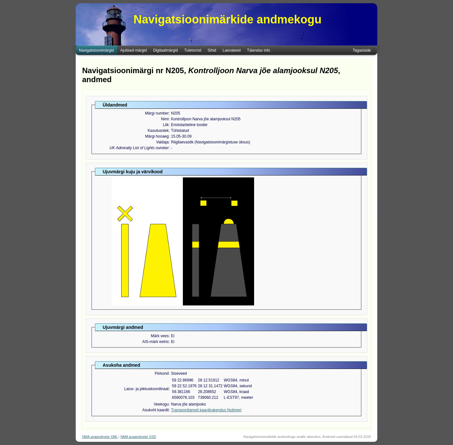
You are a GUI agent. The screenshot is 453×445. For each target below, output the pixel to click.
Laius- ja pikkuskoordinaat (146, 389)
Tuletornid (192, 50)
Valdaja (162, 142)
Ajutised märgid (133, 50)
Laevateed (232, 50)
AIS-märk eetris (155, 341)
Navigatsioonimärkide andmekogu (227, 19)
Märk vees (159, 336)
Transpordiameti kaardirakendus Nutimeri (206, 410)
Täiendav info (258, 50)
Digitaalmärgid (165, 50)
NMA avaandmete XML (100, 437)
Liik (166, 125)
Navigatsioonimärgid (96, 50)
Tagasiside (362, 50)
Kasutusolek (158, 130)
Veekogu (161, 404)
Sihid (212, 50)
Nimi (165, 119)
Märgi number (157, 113)
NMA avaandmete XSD (138, 437)
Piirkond (161, 373)
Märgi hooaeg (156, 136)
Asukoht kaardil (155, 410)
